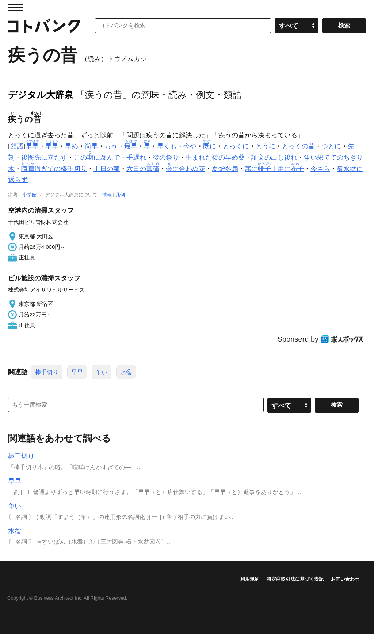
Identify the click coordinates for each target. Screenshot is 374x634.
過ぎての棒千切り (54, 168)
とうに (265, 146)
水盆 (126, 372)
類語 (16, 146)
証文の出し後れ (274, 157)
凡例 (120, 194)
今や (189, 146)
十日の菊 (107, 168)
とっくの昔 (298, 146)
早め (71, 146)
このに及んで (97, 157)
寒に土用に (274, 168)
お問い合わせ (345, 579)
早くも (167, 146)
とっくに (236, 146)
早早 (77, 372)
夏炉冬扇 (225, 168)
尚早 (91, 146)
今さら (320, 168)
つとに (331, 146)
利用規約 (249, 579)
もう (111, 146)
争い (101, 372)
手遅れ (136, 157)
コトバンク (44, 25)
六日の (142, 168)
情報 (107, 194)
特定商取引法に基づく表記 (295, 579)
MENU (15, 7)
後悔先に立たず (44, 157)
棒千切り (46, 372)
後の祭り (166, 157)
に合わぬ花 (185, 168)
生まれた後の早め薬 (215, 157)
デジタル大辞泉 (40, 95)
